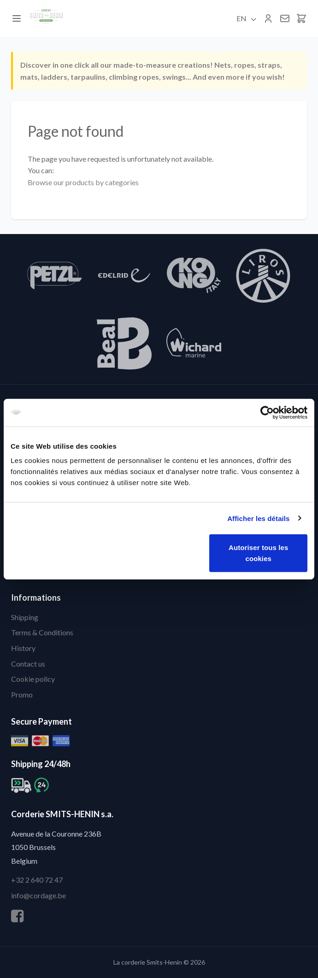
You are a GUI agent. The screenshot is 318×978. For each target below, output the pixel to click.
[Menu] (16, 18)
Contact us (28, 663)
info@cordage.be (38, 895)
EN (246, 18)
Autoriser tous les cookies (258, 553)
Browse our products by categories (83, 182)
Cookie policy (33, 678)
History (23, 648)
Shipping (24, 617)
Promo (22, 694)
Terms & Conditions (42, 632)
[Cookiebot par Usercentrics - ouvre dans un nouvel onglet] (267, 412)
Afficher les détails (258, 518)
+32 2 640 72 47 (37, 879)
